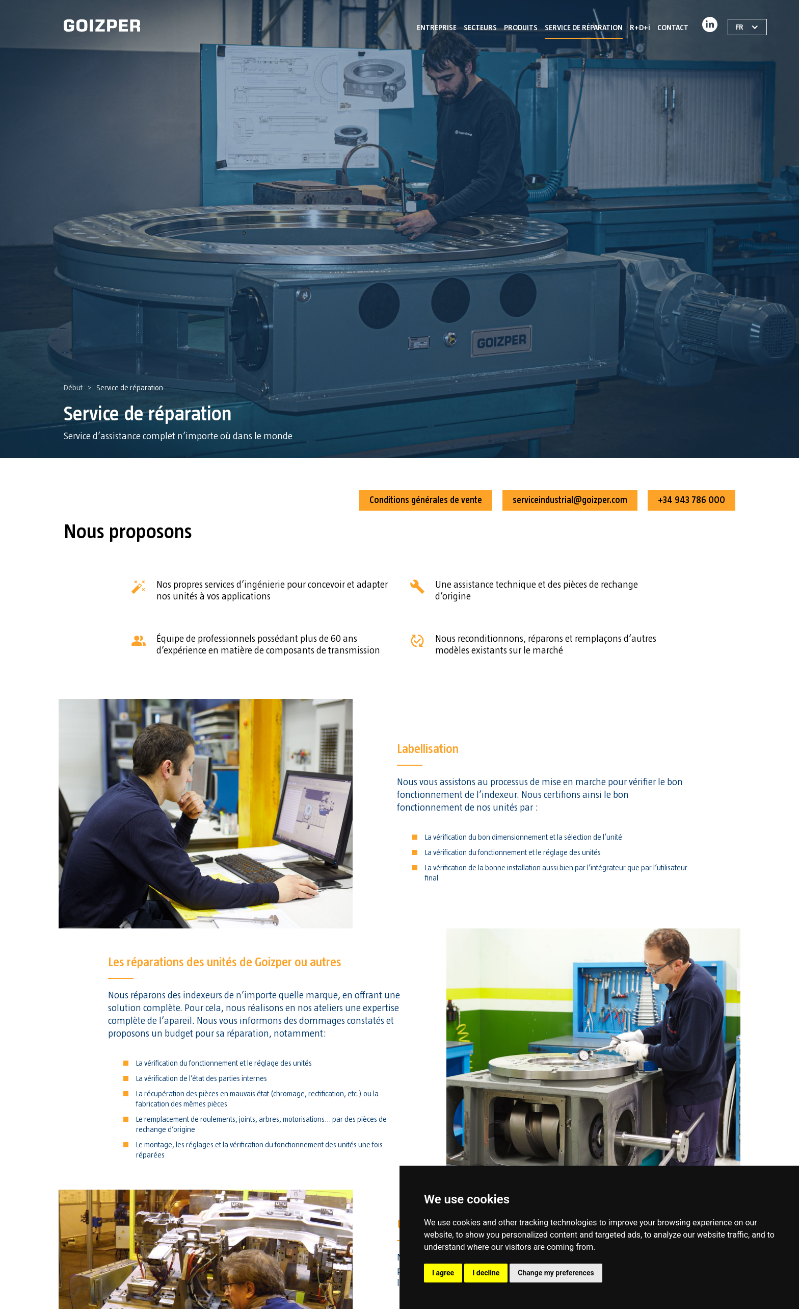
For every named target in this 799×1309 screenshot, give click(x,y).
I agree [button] (443, 1273)
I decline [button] (485, 1273)
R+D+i (640, 27)
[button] (480, 25)
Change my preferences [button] (556, 1273)
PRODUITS (521, 27)
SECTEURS (480, 27)
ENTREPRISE (437, 27)
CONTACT (672, 27)
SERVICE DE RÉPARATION (584, 27)
